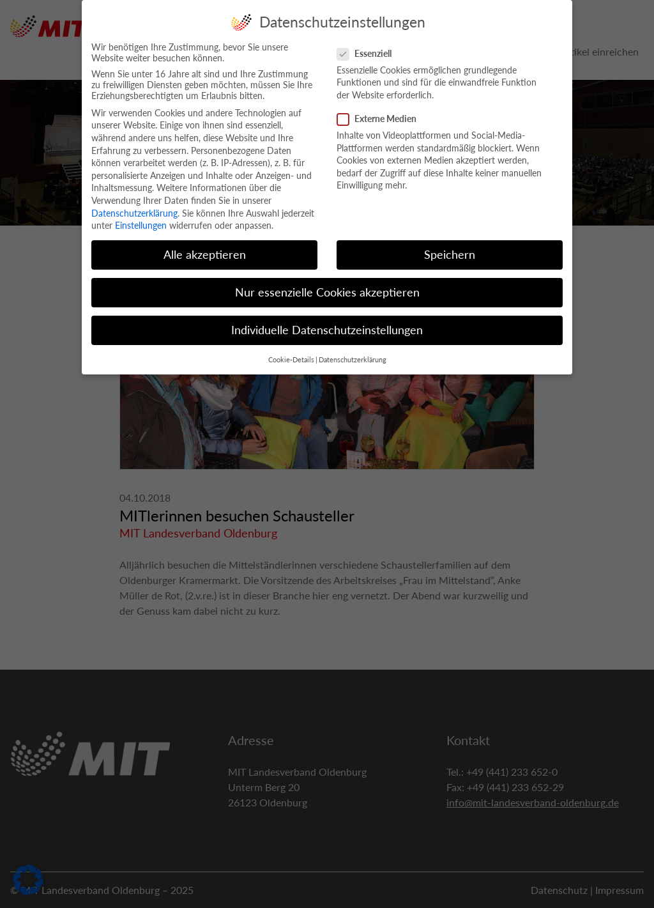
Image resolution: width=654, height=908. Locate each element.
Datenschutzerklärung (134, 205)
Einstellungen (141, 217)
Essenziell (368, 45)
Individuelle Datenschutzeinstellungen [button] (327, 323)
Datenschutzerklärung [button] (352, 352)
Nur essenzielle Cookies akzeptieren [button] (327, 284)
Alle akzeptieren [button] (205, 247)
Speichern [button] (449, 247)
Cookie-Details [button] (291, 352)
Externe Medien (381, 110)
